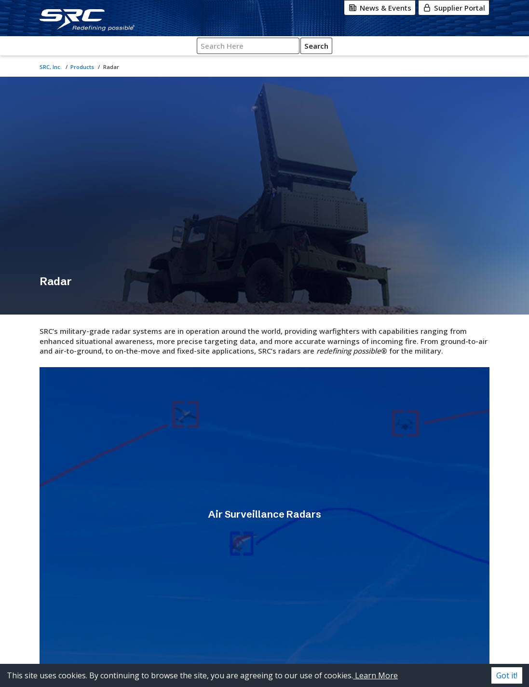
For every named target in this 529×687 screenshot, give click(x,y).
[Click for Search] (460, 46)
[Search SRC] (418, 46)
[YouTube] (436, 649)
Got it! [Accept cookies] (506, 675)
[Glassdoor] (456, 649)
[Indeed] (471, 649)
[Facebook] (447, 630)
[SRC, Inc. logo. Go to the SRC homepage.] (84, 633)
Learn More (375, 675)
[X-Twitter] (409, 630)
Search (460, 46)
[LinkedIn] (467, 630)
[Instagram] (427, 630)
